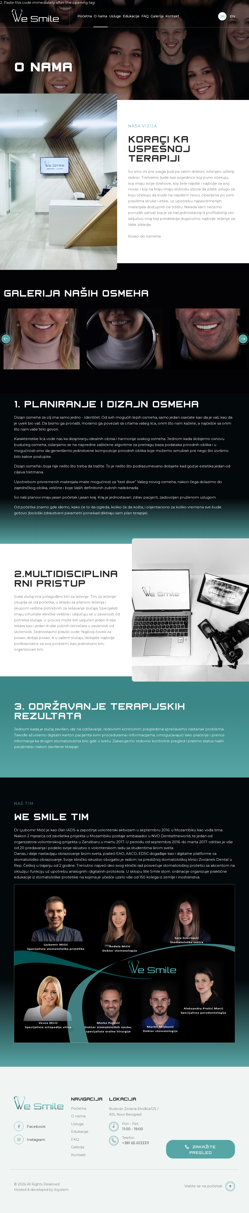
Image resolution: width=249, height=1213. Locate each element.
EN (232, 16)
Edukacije (131, 16)
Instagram (29, 1139)
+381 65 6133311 (134, 1140)
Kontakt (172, 16)
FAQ (145, 16)
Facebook (29, 1126)
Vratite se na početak (209, 1186)
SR (222, 16)
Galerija (157, 16)
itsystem (61, 1190)
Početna (84, 16)
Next (243, 339)
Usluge (115, 16)
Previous (6, 339)
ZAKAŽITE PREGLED (200, 1149)
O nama (100, 16)
